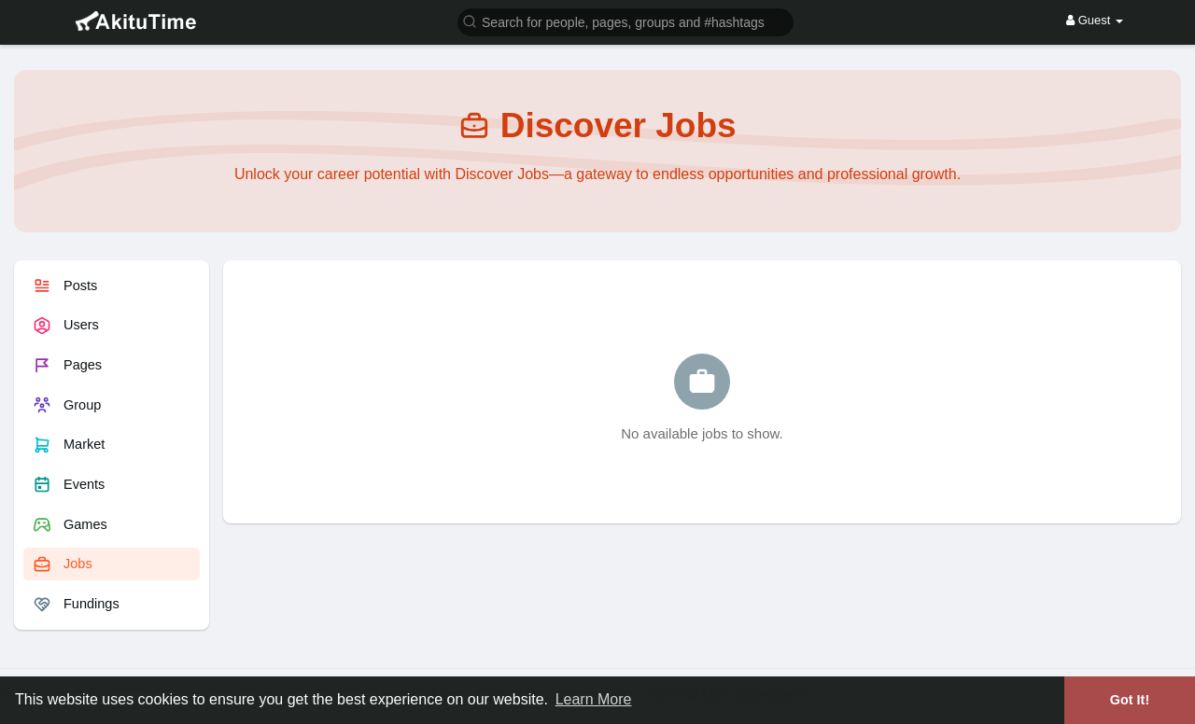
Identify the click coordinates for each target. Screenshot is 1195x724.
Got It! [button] (1129, 699)
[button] (625, 21)
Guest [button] (1094, 20)
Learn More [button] (593, 699)
